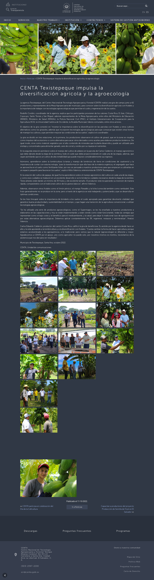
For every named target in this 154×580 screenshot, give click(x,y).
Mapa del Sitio (133, 557)
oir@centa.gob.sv (30, 572)
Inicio (7, 20)
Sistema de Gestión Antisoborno (130, 20)
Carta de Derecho (132, 571)
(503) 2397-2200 (30, 566)
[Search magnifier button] (146, 6)
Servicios (23, 20)
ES (147, 12)
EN (143, 12)
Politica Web (134, 562)
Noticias (30, 78)
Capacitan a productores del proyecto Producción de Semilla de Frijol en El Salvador (117, 509)
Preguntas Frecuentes (130, 567)
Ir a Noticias (77, 507)
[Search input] (130, 6)
